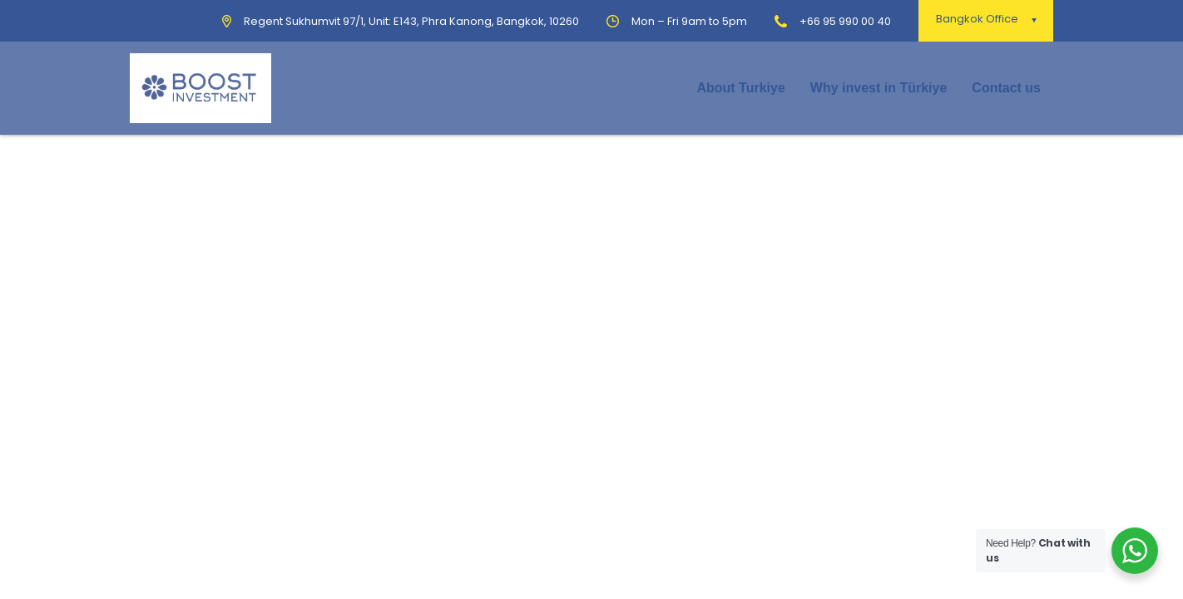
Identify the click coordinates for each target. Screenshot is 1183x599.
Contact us (1006, 88)
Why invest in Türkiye (878, 88)
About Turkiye (740, 88)
